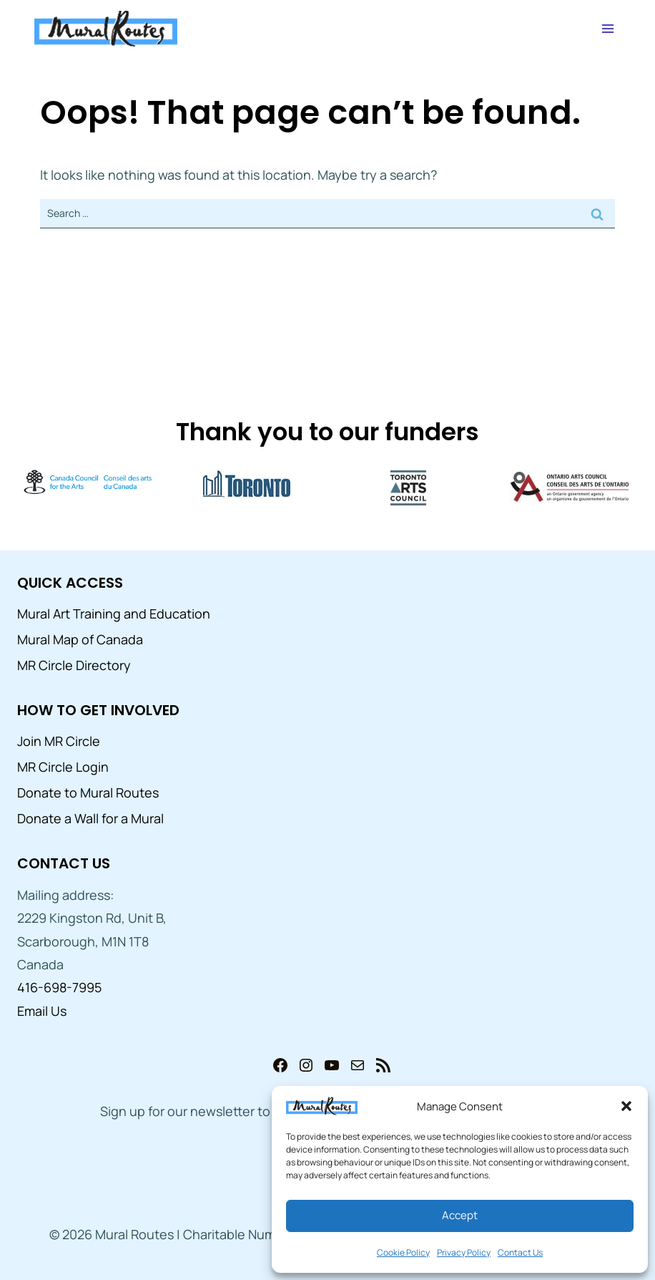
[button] (626, 1106)
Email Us (42, 1010)
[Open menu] (607, 28)
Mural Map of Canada (80, 639)
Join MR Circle (58, 741)
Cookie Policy (403, 1252)
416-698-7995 (59, 987)
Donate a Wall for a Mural (90, 818)
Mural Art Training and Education (113, 613)
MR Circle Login (63, 766)
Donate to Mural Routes (88, 792)
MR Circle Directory (74, 665)
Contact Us (520, 1252)
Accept (460, 1215)
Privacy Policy (464, 1252)
